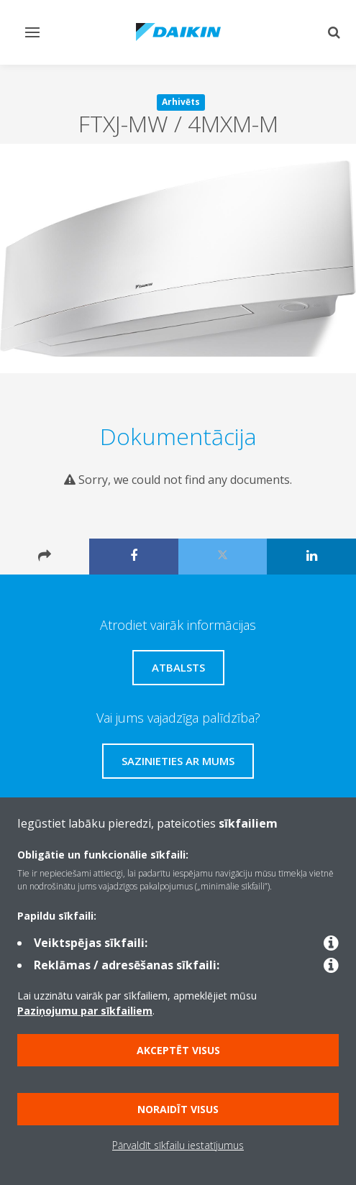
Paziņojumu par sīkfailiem (84, 1010)
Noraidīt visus (178, 1109)
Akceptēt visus (178, 1050)
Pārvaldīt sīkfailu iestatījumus (178, 1145)
